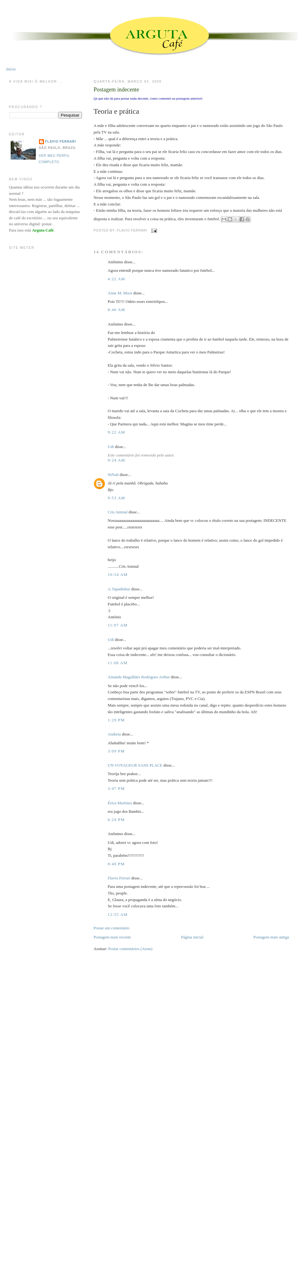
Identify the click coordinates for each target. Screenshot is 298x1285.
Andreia (114, 734)
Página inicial (192, 937)
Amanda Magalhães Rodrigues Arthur (139, 677)
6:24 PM (116, 819)
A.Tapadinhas (119, 589)
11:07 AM (117, 625)
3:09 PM (116, 751)
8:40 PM (116, 863)
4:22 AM (116, 278)
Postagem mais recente (112, 937)
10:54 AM (118, 574)
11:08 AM (117, 662)
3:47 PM (116, 788)
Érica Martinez (120, 803)
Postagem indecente (116, 89)
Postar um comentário (111, 928)
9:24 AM (116, 460)
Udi (111, 446)
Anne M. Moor (120, 293)
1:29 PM (116, 720)
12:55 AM (118, 914)
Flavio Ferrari (119, 878)
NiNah (113, 474)
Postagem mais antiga (271, 937)
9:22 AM (116, 432)
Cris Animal (117, 512)
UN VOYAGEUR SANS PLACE (135, 765)
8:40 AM (116, 309)
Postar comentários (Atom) (130, 948)
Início (11, 69)
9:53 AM (116, 497)
